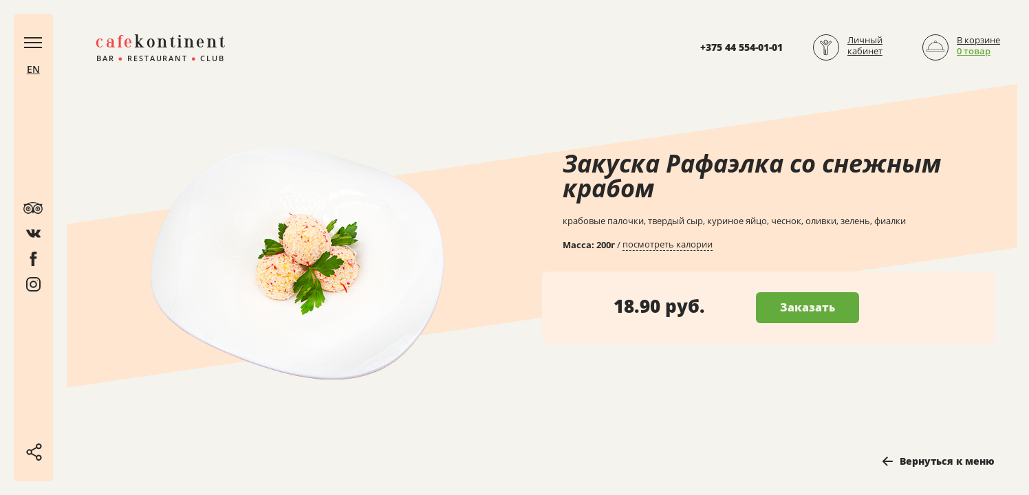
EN (34, 71)
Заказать (807, 307)
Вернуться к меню (947, 461)
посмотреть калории (667, 244)
